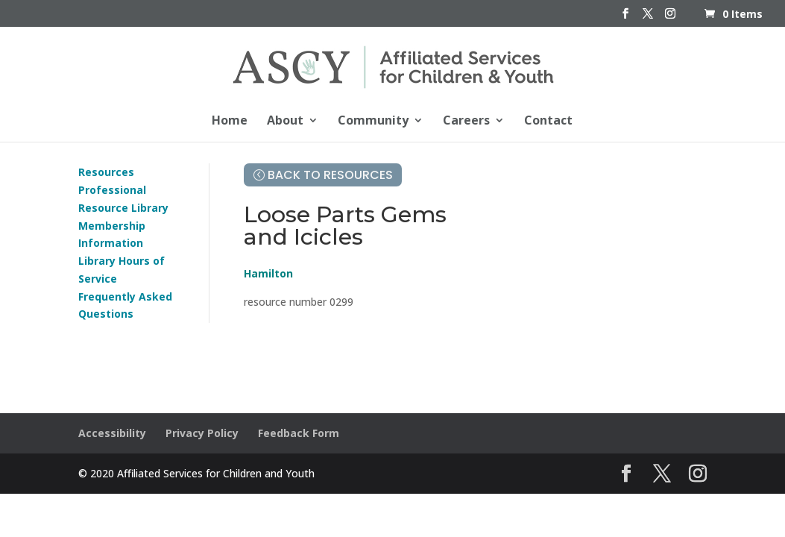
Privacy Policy (202, 433)
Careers (466, 121)
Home (230, 121)
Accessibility (112, 433)
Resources (106, 172)
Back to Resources (330, 174)
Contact (548, 121)
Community (373, 121)
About (285, 121)
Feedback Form (298, 433)
